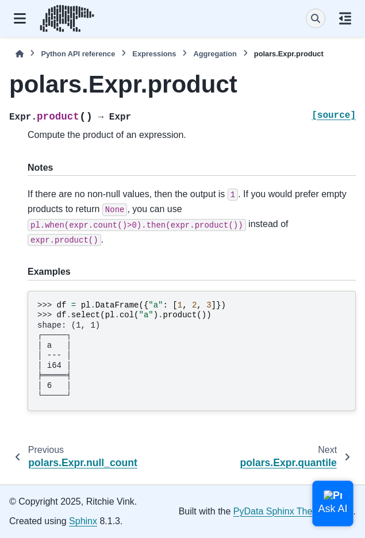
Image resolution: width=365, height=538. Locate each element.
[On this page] (345, 18)
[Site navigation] (19, 18)
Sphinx (83, 521)
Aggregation (214, 53)
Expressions (154, 53)
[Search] (315, 18)
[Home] (20, 54)
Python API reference (78, 53)
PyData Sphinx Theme (279, 511)
